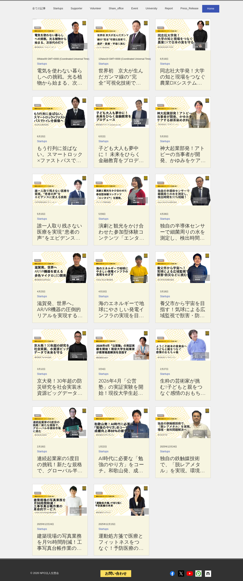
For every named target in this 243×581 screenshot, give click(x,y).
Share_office (116, 8)
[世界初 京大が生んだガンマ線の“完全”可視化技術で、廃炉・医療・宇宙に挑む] (121, 34)
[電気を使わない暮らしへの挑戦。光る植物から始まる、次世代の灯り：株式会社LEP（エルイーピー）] (60, 34)
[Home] (210, 9)
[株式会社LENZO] (60, 422)
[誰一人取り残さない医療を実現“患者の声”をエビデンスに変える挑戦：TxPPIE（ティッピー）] (60, 189)
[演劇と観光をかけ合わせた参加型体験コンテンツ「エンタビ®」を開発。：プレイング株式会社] (121, 189)
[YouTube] (190, 573)
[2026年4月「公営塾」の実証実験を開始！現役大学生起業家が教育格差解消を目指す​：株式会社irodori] (121, 345)
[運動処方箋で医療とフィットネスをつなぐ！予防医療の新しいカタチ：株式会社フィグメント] (121, 500)
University (151, 8)
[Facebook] (172, 573)
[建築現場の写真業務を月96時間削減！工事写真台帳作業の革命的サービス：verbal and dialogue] (60, 500)
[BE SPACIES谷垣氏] (183, 267)
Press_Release (189, 8)
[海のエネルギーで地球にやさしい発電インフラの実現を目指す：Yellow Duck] (121, 267)
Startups (58, 8)
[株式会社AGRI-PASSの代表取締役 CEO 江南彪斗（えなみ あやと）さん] (183, 34)
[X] (181, 573)
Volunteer (95, 8)
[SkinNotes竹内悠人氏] (183, 112)
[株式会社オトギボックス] (183, 345)
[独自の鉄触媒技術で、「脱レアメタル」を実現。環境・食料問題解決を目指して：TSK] (183, 422)
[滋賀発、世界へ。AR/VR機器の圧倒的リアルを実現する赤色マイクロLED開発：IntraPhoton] (60, 267)
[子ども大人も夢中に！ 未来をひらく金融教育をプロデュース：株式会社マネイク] (121, 112)
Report (169, 8)
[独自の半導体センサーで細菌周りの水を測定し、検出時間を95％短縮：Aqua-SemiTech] (183, 189)
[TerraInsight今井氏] (60, 345)
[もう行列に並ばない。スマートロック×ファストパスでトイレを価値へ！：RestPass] (60, 112)
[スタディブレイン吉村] (121, 422)
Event (134, 8)
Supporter (76, 8)
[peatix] (198, 573)
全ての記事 (39, 8)
